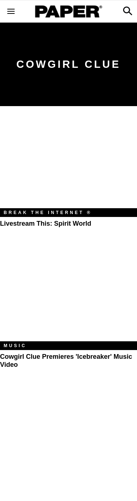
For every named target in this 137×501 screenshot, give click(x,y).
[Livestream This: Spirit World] (68, 162)
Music (15, 345)
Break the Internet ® (48, 212)
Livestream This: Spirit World (45, 223)
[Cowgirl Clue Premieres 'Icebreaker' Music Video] (68, 295)
